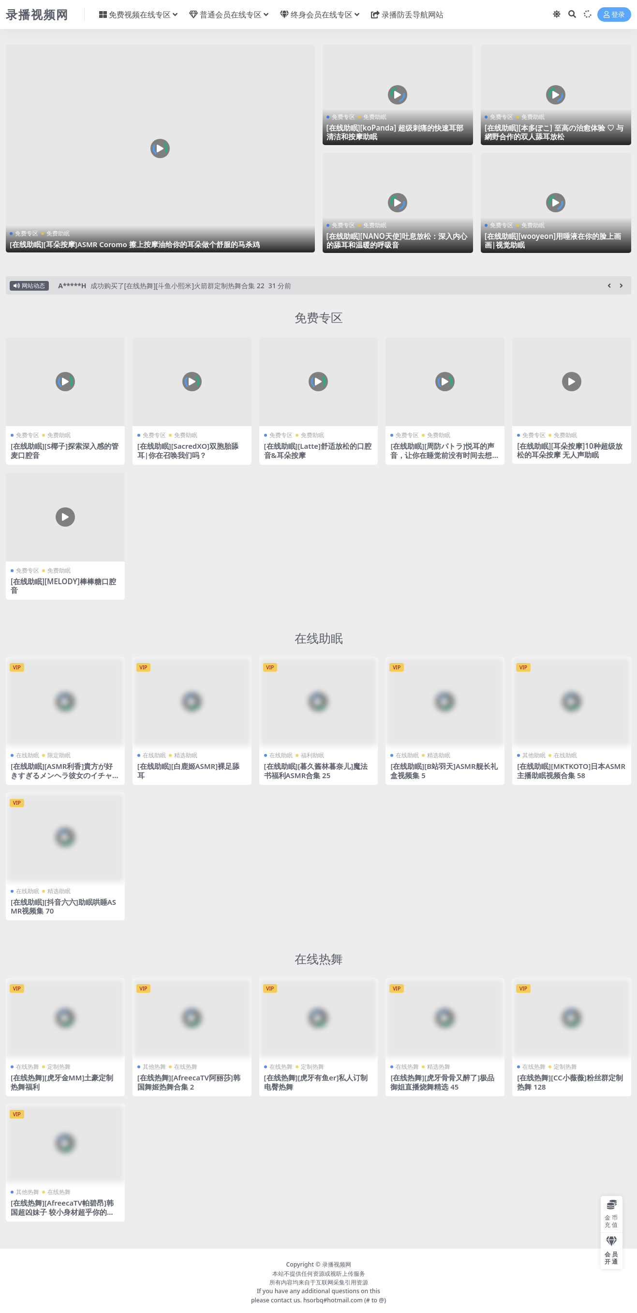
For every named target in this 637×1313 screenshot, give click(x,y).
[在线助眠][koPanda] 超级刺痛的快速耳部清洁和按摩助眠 (395, 132)
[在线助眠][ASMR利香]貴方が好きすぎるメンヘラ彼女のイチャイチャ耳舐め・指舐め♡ (65, 774)
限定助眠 (59, 755)
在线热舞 (319, 956)
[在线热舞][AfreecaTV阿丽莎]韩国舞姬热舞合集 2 (189, 1080)
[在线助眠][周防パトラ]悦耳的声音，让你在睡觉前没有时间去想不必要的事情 (444, 454)
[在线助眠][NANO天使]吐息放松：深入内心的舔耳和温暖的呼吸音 (396, 240)
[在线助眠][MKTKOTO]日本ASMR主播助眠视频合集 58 (569, 770)
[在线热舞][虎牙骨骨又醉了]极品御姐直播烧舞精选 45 (442, 1080)
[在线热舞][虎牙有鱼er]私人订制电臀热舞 (316, 1080)
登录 (614, 14)
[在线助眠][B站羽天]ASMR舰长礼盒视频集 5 (444, 770)
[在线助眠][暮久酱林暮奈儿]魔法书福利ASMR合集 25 (316, 770)
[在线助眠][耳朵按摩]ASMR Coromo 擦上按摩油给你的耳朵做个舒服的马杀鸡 (135, 244)
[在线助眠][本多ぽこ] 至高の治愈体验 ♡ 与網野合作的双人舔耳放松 (554, 132)
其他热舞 (154, 1065)
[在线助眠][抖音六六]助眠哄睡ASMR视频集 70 (64, 905)
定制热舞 (59, 1065)
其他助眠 (534, 755)
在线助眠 (319, 637)
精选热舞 (438, 1065)
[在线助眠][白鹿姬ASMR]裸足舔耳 (188, 770)
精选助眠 (185, 755)
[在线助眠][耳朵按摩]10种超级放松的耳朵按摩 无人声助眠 (569, 450)
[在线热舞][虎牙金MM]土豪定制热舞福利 (62, 1080)
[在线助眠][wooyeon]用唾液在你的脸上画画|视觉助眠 (553, 240)
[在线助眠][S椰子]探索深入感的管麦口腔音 (65, 450)
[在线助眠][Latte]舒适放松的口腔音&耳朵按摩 (318, 450)
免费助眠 (58, 233)
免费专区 (26, 233)
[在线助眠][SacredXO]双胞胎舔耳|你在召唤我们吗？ (188, 450)
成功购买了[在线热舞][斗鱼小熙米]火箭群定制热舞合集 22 (177, 285)
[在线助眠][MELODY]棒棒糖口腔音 (63, 585)
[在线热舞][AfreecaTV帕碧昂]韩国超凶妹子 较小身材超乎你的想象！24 (63, 1209)
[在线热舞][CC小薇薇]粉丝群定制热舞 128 (570, 1080)
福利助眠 (312, 755)
